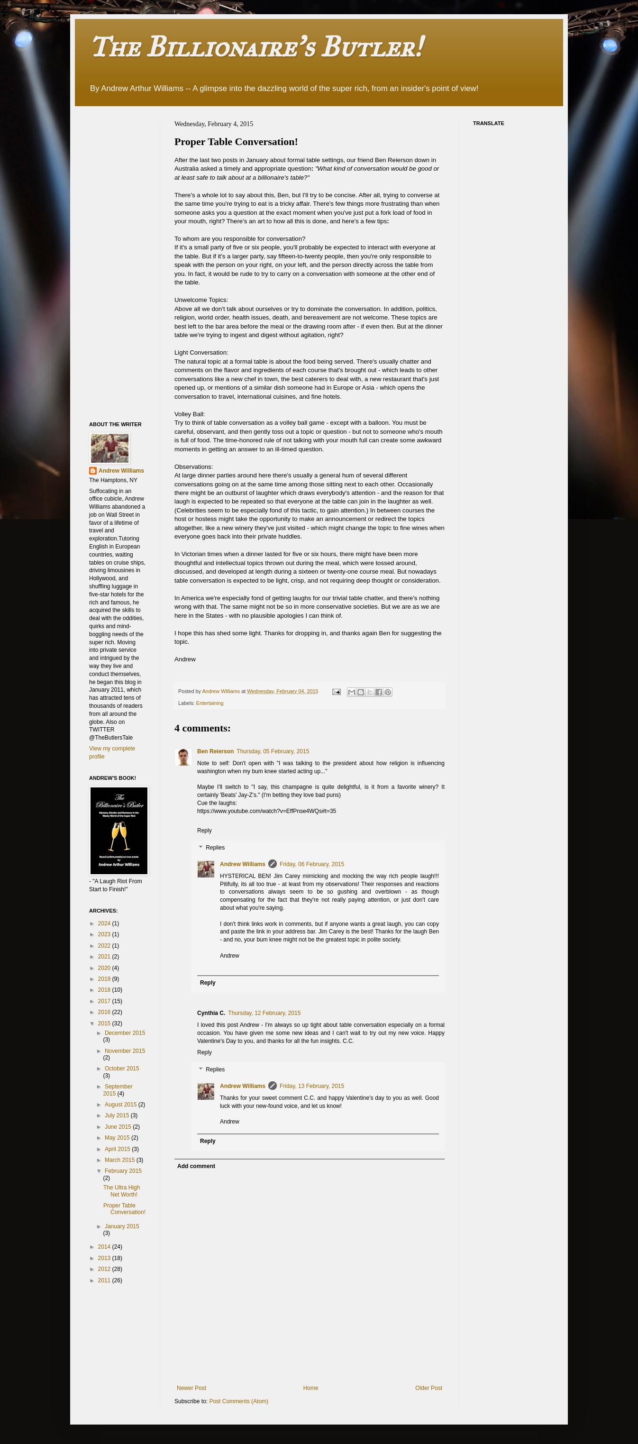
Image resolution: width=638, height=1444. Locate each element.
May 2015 (118, 1137)
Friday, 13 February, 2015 (312, 1086)
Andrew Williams (242, 864)
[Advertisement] (127, 262)
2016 (105, 1012)
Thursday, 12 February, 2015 (264, 1013)
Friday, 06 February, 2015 (312, 864)
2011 (105, 1280)
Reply (204, 830)
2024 (105, 923)
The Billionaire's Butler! (255, 46)
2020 (105, 968)
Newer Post (191, 1388)
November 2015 (125, 1051)
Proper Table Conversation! (124, 1209)
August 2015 (121, 1104)
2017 (105, 1001)
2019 (105, 979)
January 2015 (122, 1226)
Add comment (196, 1166)
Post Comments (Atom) (238, 1401)
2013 (105, 1258)
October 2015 (122, 1068)
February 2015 (123, 1171)
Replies (215, 847)
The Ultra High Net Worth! (121, 1190)
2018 (105, 990)
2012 (105, 1269)
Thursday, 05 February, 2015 (273, 751)
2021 (105, 956)
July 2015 (118, 1115)
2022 (105, 945)
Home (311, 1388)
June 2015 (119, 1127)
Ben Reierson (215, 751)
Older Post (428, 1388)
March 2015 (121, 1160)
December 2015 (125, 1033)
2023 (105, 934)
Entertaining (210, 703)
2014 (105, 1246)
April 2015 (118, 1149)
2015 (105, 1023)
